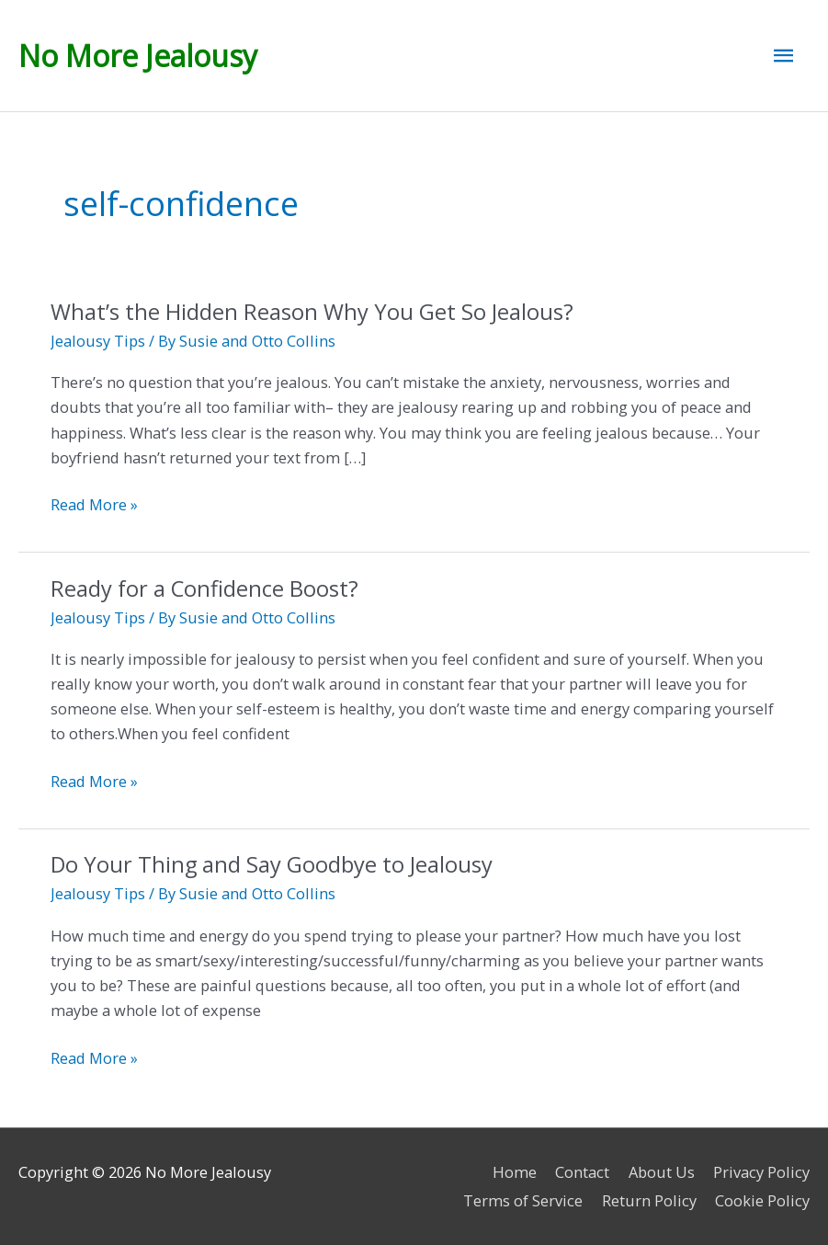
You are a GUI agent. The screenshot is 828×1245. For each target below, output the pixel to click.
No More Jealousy (137, 55)
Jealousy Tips (98, 340)
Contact (582, 1171)
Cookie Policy (762, 1200)
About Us (662, 1171)
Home (515, 1171)
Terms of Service (523, 1200)
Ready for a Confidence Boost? (204, 588)
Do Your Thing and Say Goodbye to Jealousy (272, 864)
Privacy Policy (761, 1171)
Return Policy (649, 1200)
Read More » (94, 504)
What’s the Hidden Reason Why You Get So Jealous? (315, 311)
